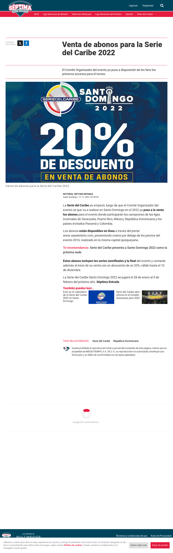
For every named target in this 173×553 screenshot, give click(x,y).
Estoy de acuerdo (160, 545)
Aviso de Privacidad (161, 535)
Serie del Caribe (145, 14)
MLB (36, 14)
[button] (20, 43)
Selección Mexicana (81, 14)
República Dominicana (126, 341)
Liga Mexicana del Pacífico (108, 14)
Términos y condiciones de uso (131, 535)
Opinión (129, 14)
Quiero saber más (139, 545)
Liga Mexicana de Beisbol (55, 14)
